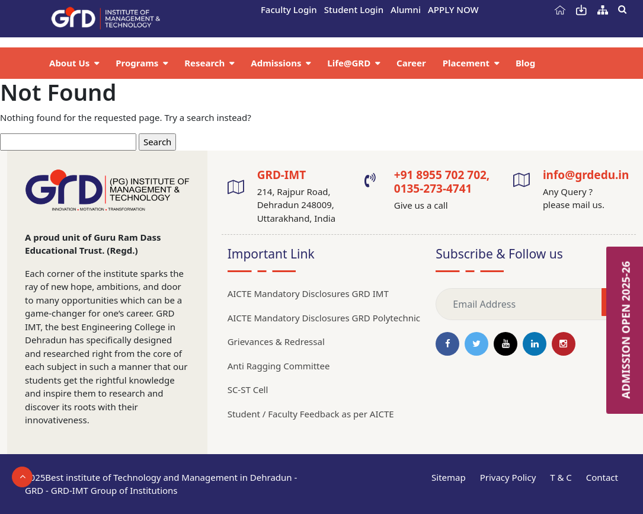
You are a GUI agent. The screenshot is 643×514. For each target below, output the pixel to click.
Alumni (406, 9)
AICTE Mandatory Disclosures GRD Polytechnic (324, 318)
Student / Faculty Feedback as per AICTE (311, 414)
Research (205, 63)
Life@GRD (350, 63)
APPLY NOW (453, 9)
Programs (138, 63)
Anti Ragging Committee (279, 366)
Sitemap (448, 477)
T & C (561, 477)
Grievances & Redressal (276, 341)
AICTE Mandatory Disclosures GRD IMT (308, 293)
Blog (525, 63)
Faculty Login (289, 9)
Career (411, 63)
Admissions (277, 63)
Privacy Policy (508, 477)
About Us (70, 63)
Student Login (353, 9)
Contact (602, 477)
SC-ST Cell (248, 389)
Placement (467, 63)
